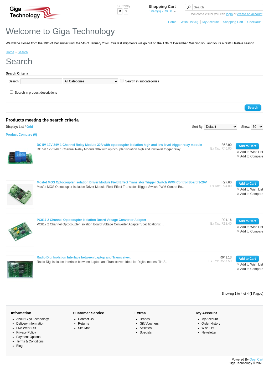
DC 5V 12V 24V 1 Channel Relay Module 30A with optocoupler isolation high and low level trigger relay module (119, 145)
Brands (145, 319)
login (229, 14)
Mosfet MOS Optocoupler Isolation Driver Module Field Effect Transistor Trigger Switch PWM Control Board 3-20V (122, 182)
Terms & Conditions (30, 341)
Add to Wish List (251, 152)
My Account (211, 22)
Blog (19, 346)
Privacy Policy (26, 332)
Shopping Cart (233, 22)
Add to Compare (251, 156)
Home (172, 22)
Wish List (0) (189, 22)
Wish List (207, 328)
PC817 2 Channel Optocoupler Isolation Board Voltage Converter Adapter (91, 220)
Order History (210, 323)
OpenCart (256, 359)
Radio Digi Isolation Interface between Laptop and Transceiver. (84, 257)
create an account (249, 14)
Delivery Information (30, 323)
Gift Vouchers (149, 323)
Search (23, 52)
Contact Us (86, 319)
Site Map (84, 328)
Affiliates (146, 328)
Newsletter (208, 332)
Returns (83, 323)
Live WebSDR (26, 328)
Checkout (254, 22)
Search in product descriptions (36, 92)
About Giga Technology (32, 319)
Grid (30, 127)
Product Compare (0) (21, 134)
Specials (146, 332)
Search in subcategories (142, 81)
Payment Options (28, 337)
